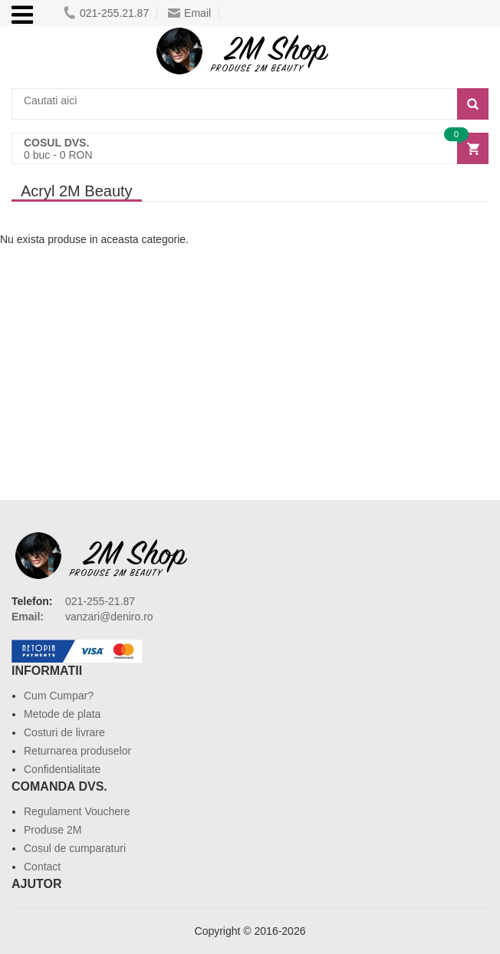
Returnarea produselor (77, 751)
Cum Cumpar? (59, 695)
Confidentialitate (62, 769)
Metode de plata (62, 714)
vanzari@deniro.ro (109, 616)
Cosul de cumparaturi (75, 848)
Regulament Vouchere (77, 811)
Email (189, 13)
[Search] (472, 104)
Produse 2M (52, 830)
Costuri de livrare (64, 732)
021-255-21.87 (100, 601)
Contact (42, 866)
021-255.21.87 (106, 13)
